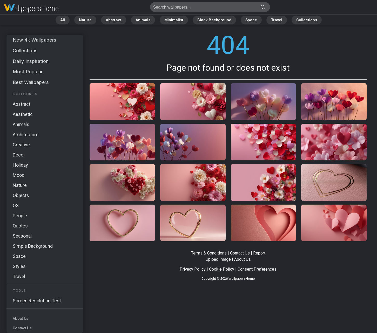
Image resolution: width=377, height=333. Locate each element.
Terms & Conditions (209, 253)
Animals (143, 20)
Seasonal (22, 236)
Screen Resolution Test (37, 300)
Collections (306, 20)
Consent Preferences (257, 269)
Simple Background (33, 246)
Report (259, 253)
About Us (20, 318)
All (62, 20)
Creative (21, 144)
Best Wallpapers (31, 82)
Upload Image (218, 259)
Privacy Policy (193, 269)
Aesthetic (23, 114)
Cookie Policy (221, 269)
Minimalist (173, 20)
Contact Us (22, 328)
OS (16, 205)
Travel (276, 20)
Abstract (114, 20)
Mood (18, 175)
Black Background (214, 20)
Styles (19, 266)
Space (251, 20)
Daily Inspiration (31, 61)
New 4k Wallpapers (34, 40)
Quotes (20, 225)
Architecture (25, 134)
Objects (21, 195)
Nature (85, 20)
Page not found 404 (31, 8)
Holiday (20, 165)
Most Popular (28, 71)
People (20, 215)
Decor (19, 155)
